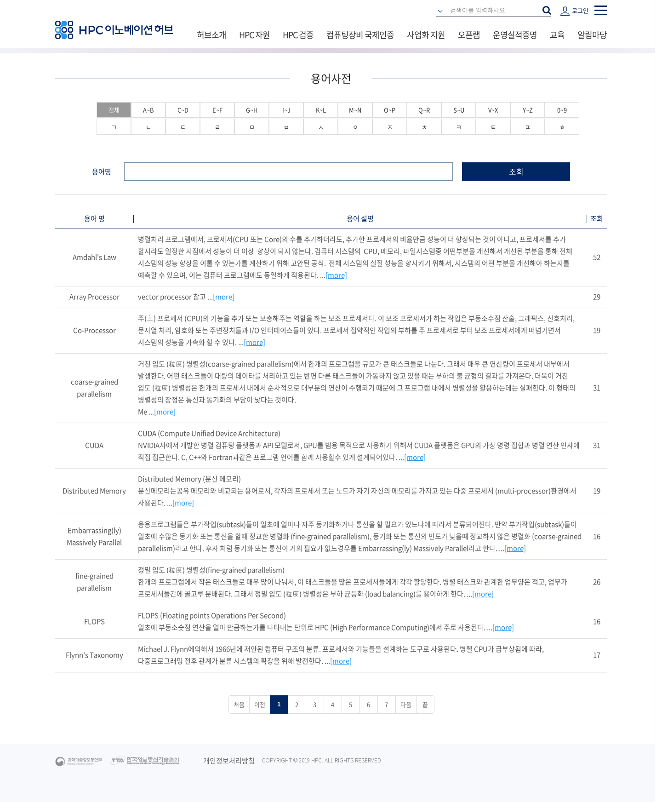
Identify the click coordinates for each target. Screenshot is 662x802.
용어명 (101, 171)
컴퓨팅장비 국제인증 (360, 35)
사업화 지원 (426, 35)
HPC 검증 (298, 35)
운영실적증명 (515, 35)
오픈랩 (469, 35)
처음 (239, 704)
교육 (557, 35)
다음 (405, 704)
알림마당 (592, 35)
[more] (336, 275)
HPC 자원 (254, 35)
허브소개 (211, 35)
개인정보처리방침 (229, 761)
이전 (259, 704)
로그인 (580, 10)
